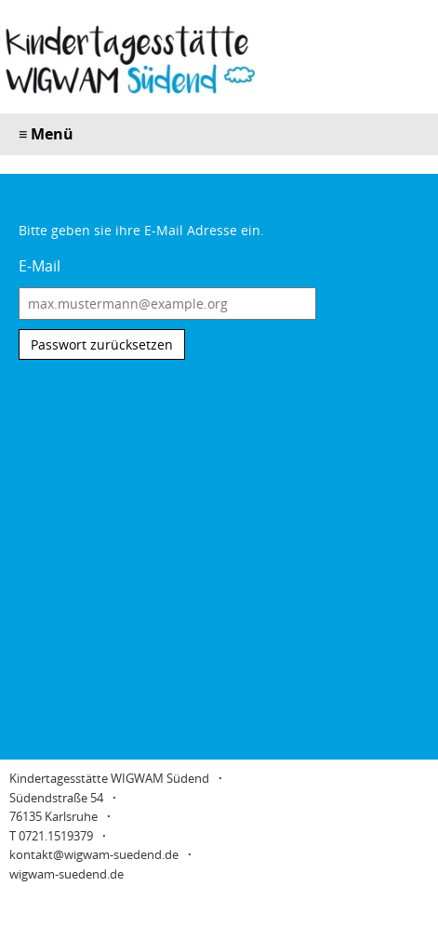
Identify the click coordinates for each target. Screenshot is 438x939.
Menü (46, 134)
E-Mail (39, 266)
